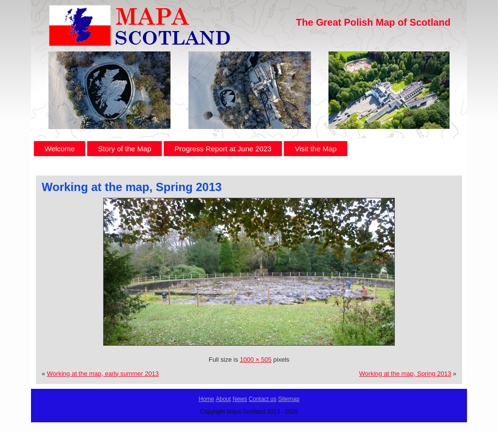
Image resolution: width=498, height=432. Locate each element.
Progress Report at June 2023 (222, 148)
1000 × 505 (255, 359)
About (223, 399)
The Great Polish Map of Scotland (373, 22)
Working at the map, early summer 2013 (103, 373)
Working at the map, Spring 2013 (132, 186)
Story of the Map (124, 148)
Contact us (262, 399)
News (240, 399)
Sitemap (288, 399)
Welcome (60, 148)
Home (206, 399)
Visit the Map (315, 148)
